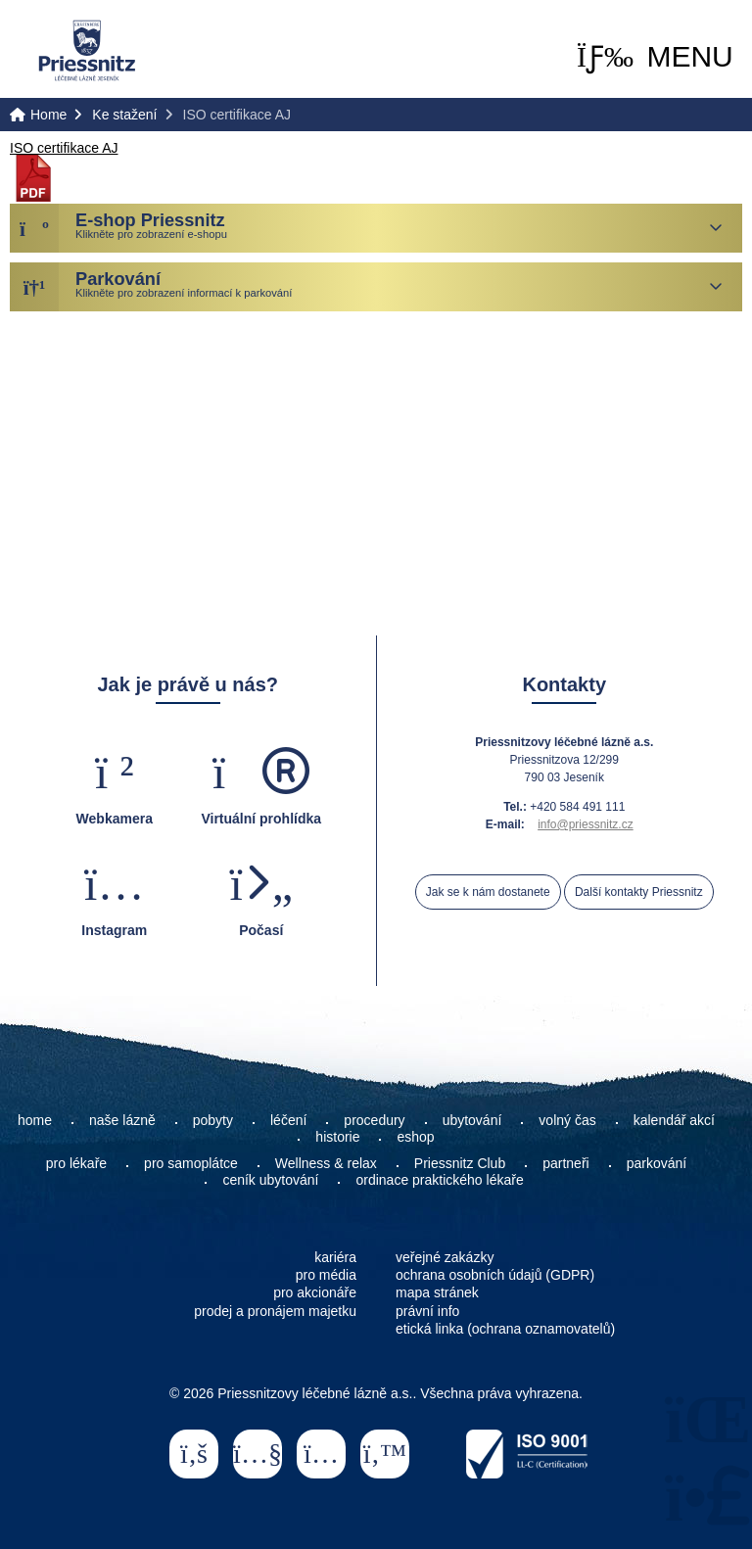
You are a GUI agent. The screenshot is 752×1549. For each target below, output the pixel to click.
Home (87, 50)
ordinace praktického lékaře (441, 1180)
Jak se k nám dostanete (488, 892)
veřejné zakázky (445, 1257)
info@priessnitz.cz (586, 824)
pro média (326, 1275)
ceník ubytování (270, 1180)
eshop (415, 1137)
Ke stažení (124, 114)
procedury (374, 1120)
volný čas (567, 1120)
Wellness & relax (326, 1163)
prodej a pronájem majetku (275, 1311)
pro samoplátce (191, 1163)
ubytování (472, 1120)
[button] (655, 56)
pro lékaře (76, 1163)
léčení (288, 1120)
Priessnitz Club (459, 1163)
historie (337, 1137)
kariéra (335, 1257)
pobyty (213, 1120)
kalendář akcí (674, 1120)
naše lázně (122, 1120)
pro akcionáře (314, 1292)
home (35, 1120)
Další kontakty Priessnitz (639, 892)
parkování (656, 1163)
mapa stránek (437, 1292)
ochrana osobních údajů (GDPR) (495, 1275)
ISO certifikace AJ (64, 148)
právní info (427, 1311)
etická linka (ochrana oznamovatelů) (505, 1329)
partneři (565, 1163)
